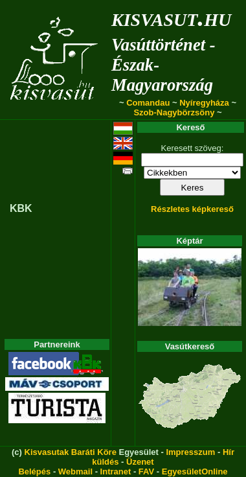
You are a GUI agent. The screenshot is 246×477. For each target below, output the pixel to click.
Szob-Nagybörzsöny (173, 112)
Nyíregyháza (204, 103)
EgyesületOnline (195, 471)
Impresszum (190, 452)
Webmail (75, 471)
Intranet (115, 471)
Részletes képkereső (192, 209)
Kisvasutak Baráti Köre (71, 452)
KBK (21, 208)
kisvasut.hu (171, 17)
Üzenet (140, 462)
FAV (146, 471)
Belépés (34, 471)
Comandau (148, 103)
